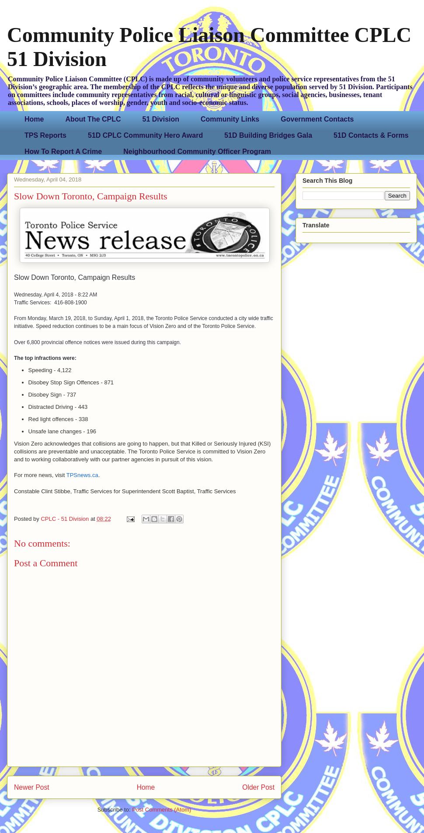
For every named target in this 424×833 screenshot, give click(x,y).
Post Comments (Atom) (161, 809)
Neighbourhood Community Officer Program (197, 151)
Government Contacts (317, 119)
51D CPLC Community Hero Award (145, 135)
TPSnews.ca (82, 475)
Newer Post (31, 787)
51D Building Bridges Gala (268, 135)
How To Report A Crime (63, 151)
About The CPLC (93, 119)
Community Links (230, 119)
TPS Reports (45, 135)
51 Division (160, 119)
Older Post (258, 787)
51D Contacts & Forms (371, 135)
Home (34, 119)
